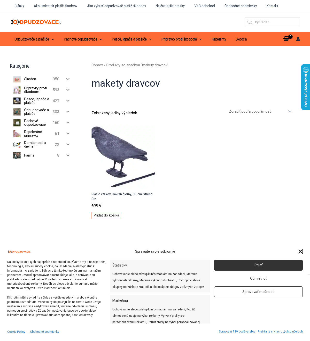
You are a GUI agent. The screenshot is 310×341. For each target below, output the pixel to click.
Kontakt (258, 6)
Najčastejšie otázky (163, 6)
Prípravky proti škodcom (176, 39)
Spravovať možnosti (258, 292)
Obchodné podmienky (44, 331)
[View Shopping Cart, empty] (286, 39)
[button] (300, 251)
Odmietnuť (258, 278)
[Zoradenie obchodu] (258, 111)
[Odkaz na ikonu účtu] (298, 39)
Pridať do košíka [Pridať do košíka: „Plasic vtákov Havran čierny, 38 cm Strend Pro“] (107, 216)
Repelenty (212, 39)
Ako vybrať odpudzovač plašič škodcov (111, 6)
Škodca (233, 39)
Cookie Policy (16, 331)
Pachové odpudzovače (81, 39)
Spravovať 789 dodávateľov (237, 331)
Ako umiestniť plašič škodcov (52, 6)
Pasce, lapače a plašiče (128, 39)
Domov (97, 65)
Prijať (259, 265)
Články (18, 6)
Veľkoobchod (195, 6)
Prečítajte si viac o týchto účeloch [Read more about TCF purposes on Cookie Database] (280, 331)
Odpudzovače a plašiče (33, 39)
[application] (50, 39)
